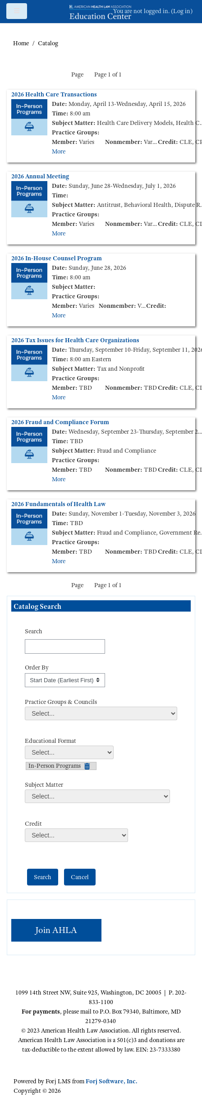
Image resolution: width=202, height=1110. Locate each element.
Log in (181, 11)
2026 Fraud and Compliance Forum (60, 422)
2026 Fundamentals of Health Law (58, 504)
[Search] (65, 646)
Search (33, 631)
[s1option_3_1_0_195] (65, 680)
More (58, 151)
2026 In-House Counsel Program (56, 258)
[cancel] (80, 877)
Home (21, 43)
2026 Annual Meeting (40, 176)
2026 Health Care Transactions (54, 94)
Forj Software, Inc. (111, 1081)
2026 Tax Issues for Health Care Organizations (75, 340)
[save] (42, 877)
